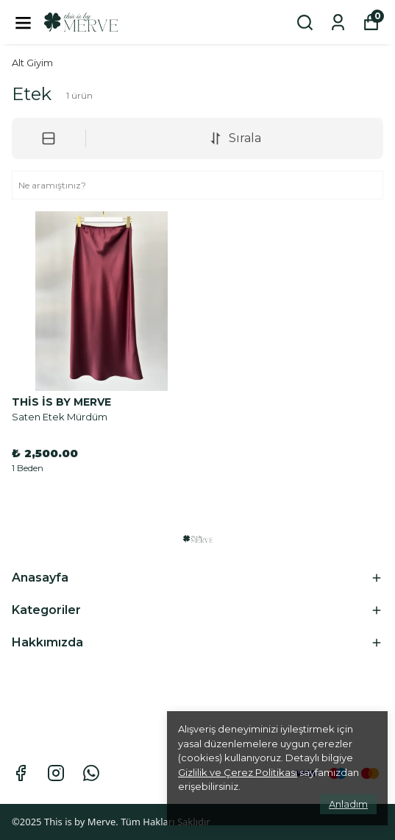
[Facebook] (20, 773)
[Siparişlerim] (338, 22)
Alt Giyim (32, 62)
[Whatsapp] (91, 773)
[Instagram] (56, 773)
